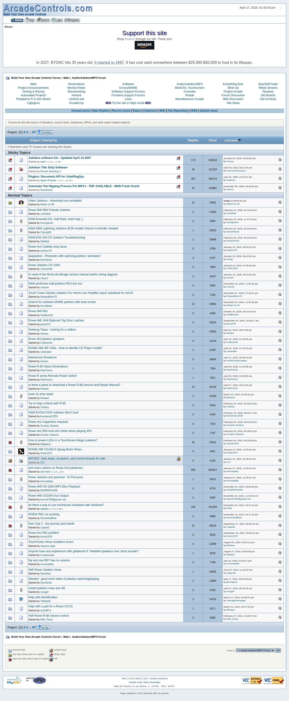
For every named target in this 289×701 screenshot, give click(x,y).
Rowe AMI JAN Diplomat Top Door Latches (56, 320)
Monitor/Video (76, 87)
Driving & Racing (33, 91)
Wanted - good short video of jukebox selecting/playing (64, 578)
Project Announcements (33, 87)
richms (230, 189)
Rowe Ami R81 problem (44, 532)
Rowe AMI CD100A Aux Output (49, 495)
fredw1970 (46, 453)
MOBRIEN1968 (49, 490)
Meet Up (233, 87)
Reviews (268, 91)
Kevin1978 (46, 536)
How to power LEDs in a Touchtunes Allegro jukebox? (63, 440)
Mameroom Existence (43, 357)
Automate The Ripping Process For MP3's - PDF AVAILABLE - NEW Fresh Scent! (84, 186)
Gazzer (44, 361)
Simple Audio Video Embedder (144, 682)
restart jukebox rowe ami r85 (47, 588)
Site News (233, 103)
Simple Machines (159, 678)
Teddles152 (46, 315)
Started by (50, 140)
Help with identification (43, 597)
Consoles (190, 91)
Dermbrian (46, 259)
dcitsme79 (46, 250)
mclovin (44, 287)
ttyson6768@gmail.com (53, 499)
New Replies (100, 110)
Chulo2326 (46, 268)
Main (33, 84)
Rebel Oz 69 (47, 204)
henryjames (46, 222)
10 (66, 180)
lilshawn (44, 398)
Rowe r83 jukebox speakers (47, 339)
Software (128, 84)
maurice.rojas (47, 545)
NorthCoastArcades (237, 360)
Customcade (47, 555)
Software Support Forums (128, 91)
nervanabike (47, 564)
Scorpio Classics (49, 425)
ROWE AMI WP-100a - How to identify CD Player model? (66, 348)
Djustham (45, 573)
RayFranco (46, 370)
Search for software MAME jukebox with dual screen (62, 302)
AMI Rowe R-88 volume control (49, 615)
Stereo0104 (233, 443)
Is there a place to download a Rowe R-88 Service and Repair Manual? (74, 385)
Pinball (189, 95)
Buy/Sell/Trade (268, 84)
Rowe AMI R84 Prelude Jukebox (50, 210)
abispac (44, 508)
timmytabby (232, 471)
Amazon (129, 39)
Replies (193, 140)
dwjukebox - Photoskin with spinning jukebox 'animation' (65, 256)
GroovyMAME (128, 87)
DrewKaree (46, 190)
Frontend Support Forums (128, 95)
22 (61, 472)
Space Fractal (48, 180)
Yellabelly (45, 601)
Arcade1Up (76, 103)
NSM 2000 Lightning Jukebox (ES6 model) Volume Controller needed (73, 228)
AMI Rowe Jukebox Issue (45, 569)
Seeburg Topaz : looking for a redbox (52, 329)
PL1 (42, 462)
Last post (233, 140)
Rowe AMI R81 (38, 311)
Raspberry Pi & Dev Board (33, 99)
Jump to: (231, 650)
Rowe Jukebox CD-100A (45, 265)
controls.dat (76, 99)
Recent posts (121, 110)
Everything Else (233, 84)
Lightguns (33, 103)
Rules (137, 110)
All (59, 162)
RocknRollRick (48, 518)
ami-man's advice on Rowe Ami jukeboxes (56, 468)
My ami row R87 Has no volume (49, 560)
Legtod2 (44, 527)
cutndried (45, 213)
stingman (231, 573)
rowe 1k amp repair (41, 394)
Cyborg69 (45, 232)
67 (34, 132)
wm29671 (45, 610)
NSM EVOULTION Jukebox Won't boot (54, 412)
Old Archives (268, 99)
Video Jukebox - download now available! (55, 200)
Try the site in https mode (128, 103)
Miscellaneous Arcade (189, 99)
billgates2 (45, 444)
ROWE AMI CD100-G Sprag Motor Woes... (56, 449)
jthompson (232, 582)
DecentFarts (233, 231)
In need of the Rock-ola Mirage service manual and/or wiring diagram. (74, 274)
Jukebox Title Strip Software (48, 167)
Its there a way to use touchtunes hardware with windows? (66, 505)
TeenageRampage (236, 600)
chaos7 (44, 278)
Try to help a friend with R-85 (47, 403)
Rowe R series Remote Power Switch (53, 375)
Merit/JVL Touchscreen (189, 87)
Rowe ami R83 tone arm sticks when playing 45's (60, 431)
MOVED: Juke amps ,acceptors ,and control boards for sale (67, 458)
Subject (35, 140)
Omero (230, 277)
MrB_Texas (46, 619)
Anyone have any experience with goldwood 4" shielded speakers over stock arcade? (84, 551)
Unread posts (80, 110)
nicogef (44, 592)
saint (43, 161)
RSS (194, 110)
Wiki (162, 110)
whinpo (44, 333)
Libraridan (45, 351)
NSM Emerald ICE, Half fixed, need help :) (56, 219)
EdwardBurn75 (48, 296)
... (30, 132)
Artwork (76, 95)
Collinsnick (46, 342)
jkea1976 (45, 324)
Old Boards (268, 95)
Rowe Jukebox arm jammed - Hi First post (56, 477)
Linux (128, 99)
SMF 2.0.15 (128, 678)
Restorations (76, 84)
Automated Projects (33, 95)
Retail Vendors (268, 87)
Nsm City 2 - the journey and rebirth (52, 523)
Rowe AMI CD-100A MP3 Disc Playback (54, 486)
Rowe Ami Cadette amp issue (48, 246)
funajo (230, 259)
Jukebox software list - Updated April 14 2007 (60, 158)
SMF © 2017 (142, 678)
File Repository (178, 110)
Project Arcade (233, 91)
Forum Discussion (233, 95)
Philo (229, 508)
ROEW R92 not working (44, 514)
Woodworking (76, 91)
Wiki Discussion (233, 99)
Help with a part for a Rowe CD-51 (51, 606)
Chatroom (150, 110)
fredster (44, 388)
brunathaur (46, 305)
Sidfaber (45, 241)
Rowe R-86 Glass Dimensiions (48, 366)
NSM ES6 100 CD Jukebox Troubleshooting (57, 237)
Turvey (230, 161)
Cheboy (44, 407)
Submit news (209, 110)
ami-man (45, 471)
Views (213, 140)
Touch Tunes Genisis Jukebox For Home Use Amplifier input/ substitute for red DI (81, 293)
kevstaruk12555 (49, 416)
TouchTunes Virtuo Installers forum (51, 542)
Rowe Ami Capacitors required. (49, 421)
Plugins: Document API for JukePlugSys (56, 176)
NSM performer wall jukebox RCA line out (55, 283)
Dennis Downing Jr (50, 171)
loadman (231, 180)
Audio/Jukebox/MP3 (189, 84)
